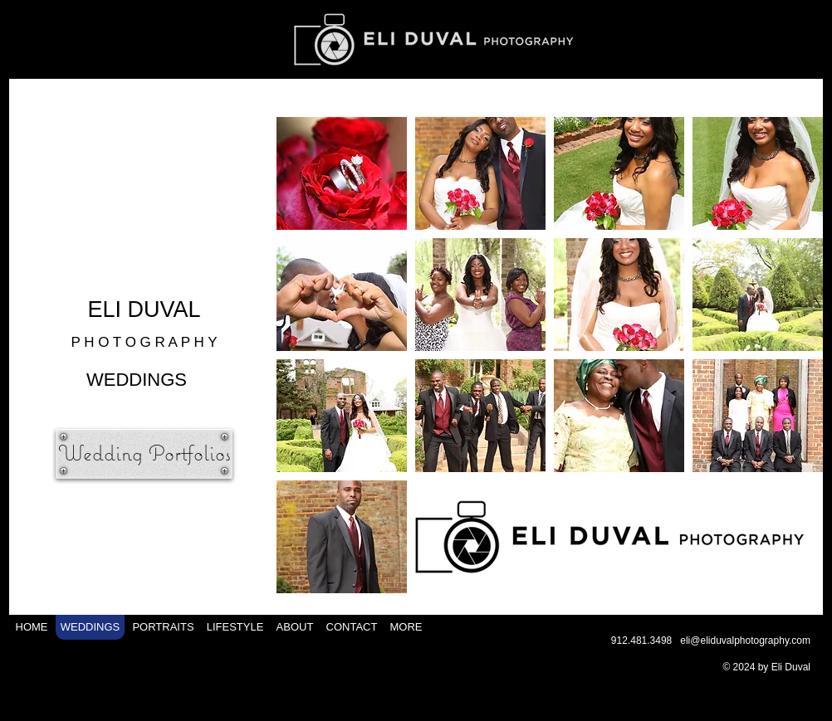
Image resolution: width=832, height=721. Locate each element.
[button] (342, 173)
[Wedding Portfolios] (144, 454)
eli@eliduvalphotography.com (745, 640)
